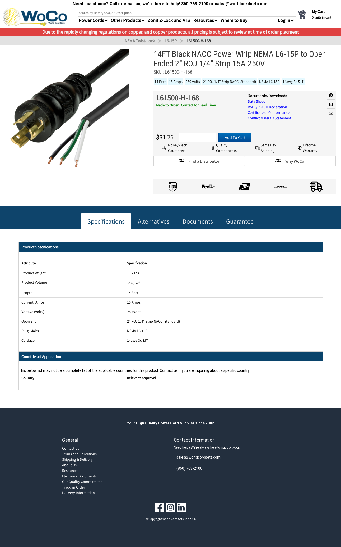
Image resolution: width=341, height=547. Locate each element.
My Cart (318, 11)
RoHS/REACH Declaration (267, 107)
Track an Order (73, 487)
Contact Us (70, 448)
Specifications (106, 221)
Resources (70, 470)
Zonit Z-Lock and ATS (169, 20)
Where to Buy (234, 20)
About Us (69, 465)
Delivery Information (78, 492)
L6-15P (171, 40)
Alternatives (153, 221)
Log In (284, 20)
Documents (198, 221)
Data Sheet (256, 101)
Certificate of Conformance (269, 112)
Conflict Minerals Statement (269, 118)
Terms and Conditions (79, 453)
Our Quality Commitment (82, 481)
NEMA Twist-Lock (140, 40)
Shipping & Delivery (77, 459)
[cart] (317, 14)
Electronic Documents (79, 476)
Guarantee (240, 221)
